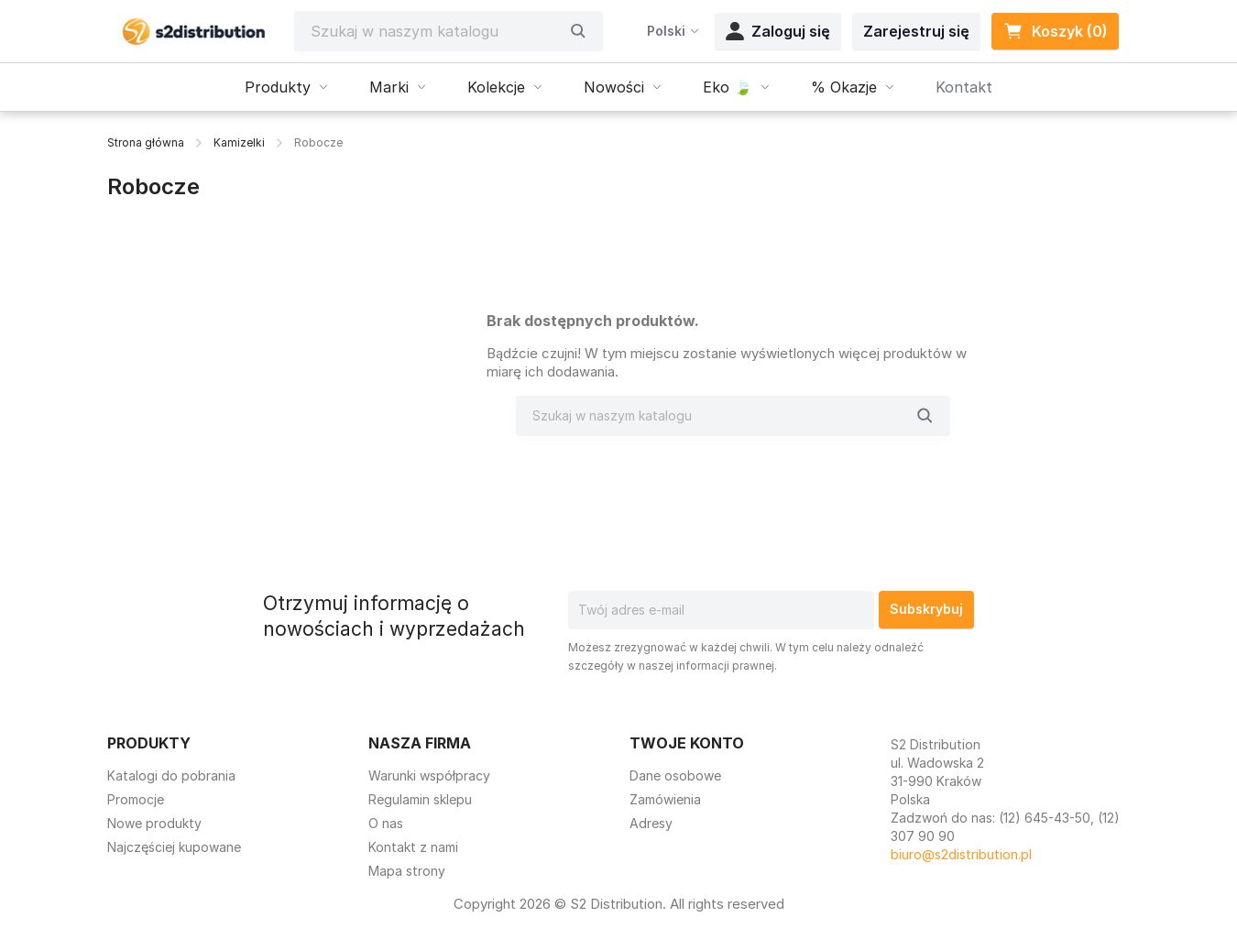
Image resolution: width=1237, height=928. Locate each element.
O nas (385, 823)
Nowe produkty (154, 823)
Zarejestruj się (916, 31)
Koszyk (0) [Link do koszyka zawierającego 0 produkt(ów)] (1055, 31)
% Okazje (855, 87)
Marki (400, 87)
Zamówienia (665, 799)
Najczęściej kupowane (174, 847)
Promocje (135, 799)
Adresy (651, 823)
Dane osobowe (675, 775)
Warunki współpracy (429, 775)
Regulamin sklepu (420, 799)
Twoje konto (686, 743)
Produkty (289, 87)
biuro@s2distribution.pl (961, 854)
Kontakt (964, 87)
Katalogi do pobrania (171, 775)
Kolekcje (507, 87)
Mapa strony (406, 871)
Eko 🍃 (738, 87)
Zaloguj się (778, 31)
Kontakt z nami (413, 847)
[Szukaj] (435, 31)
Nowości (625, 87)
